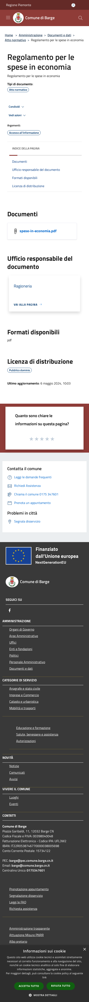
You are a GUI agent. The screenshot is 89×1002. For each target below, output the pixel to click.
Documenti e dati (59, 35)
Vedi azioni (18, 115)
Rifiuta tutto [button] (60, 986)
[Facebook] (10, 610)
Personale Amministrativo (27, 662)
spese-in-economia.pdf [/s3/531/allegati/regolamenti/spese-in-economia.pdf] (38, 230)
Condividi (17, 106)
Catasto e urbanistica (23, 701)
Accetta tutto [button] (29, 986)
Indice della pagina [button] (25, 148)
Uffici (12, 642)
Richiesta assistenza (23, 908)
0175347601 (36, 870)
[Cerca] (80, 17)
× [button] (84, 949)
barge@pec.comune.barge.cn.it (31, 860)
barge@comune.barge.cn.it (31, 865)
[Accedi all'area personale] (73, 5)
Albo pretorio (18, 941)
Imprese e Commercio (24, 695)
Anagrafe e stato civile (24, 688)
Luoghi (14, 797)
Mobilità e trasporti (22, 708)
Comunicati (17, 772)
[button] (44, 995)
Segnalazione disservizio (26, 895)
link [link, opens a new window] (44, 977)
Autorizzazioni (26, 740)
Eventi (13, 803)
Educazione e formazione (33, 727)
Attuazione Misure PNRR (26, 934)
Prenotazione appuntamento (29, 889)
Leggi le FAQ (17, 902)
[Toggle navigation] (8, 17)
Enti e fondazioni (20, 648)
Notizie (14, 765)
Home (9, 35)
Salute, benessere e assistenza (37, 734)
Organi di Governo (21, 629)
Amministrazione (30, 35)
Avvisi (13, 779)
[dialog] (44, 973)
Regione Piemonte (18, 4)
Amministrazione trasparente (29, 928)
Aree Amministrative (23, 635)
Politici (14, 655)
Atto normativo (15, 40)
